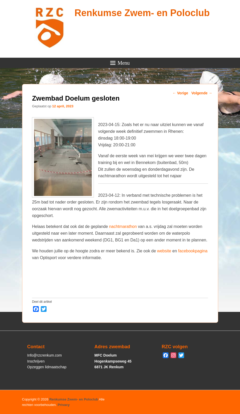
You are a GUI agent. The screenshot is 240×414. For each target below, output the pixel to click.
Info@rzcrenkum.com (44, 355)
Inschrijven (36, 361)
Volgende (201, 93)
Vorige (180, 93)
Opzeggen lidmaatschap (47, 367)
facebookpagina (192, 251)
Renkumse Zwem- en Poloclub (142, 13)
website (164, 251)
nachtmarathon (123, 226)
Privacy (64, 405)
